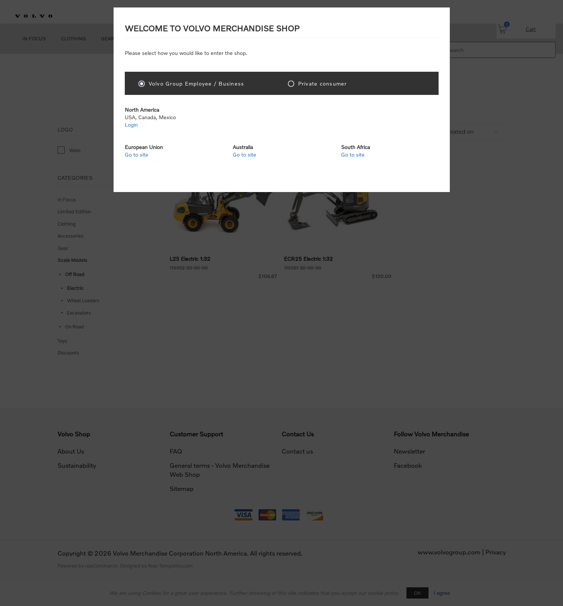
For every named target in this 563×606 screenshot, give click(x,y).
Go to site (136, 154)
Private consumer (322, 83)
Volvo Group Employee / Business (196, 83)
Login (131, 124)
